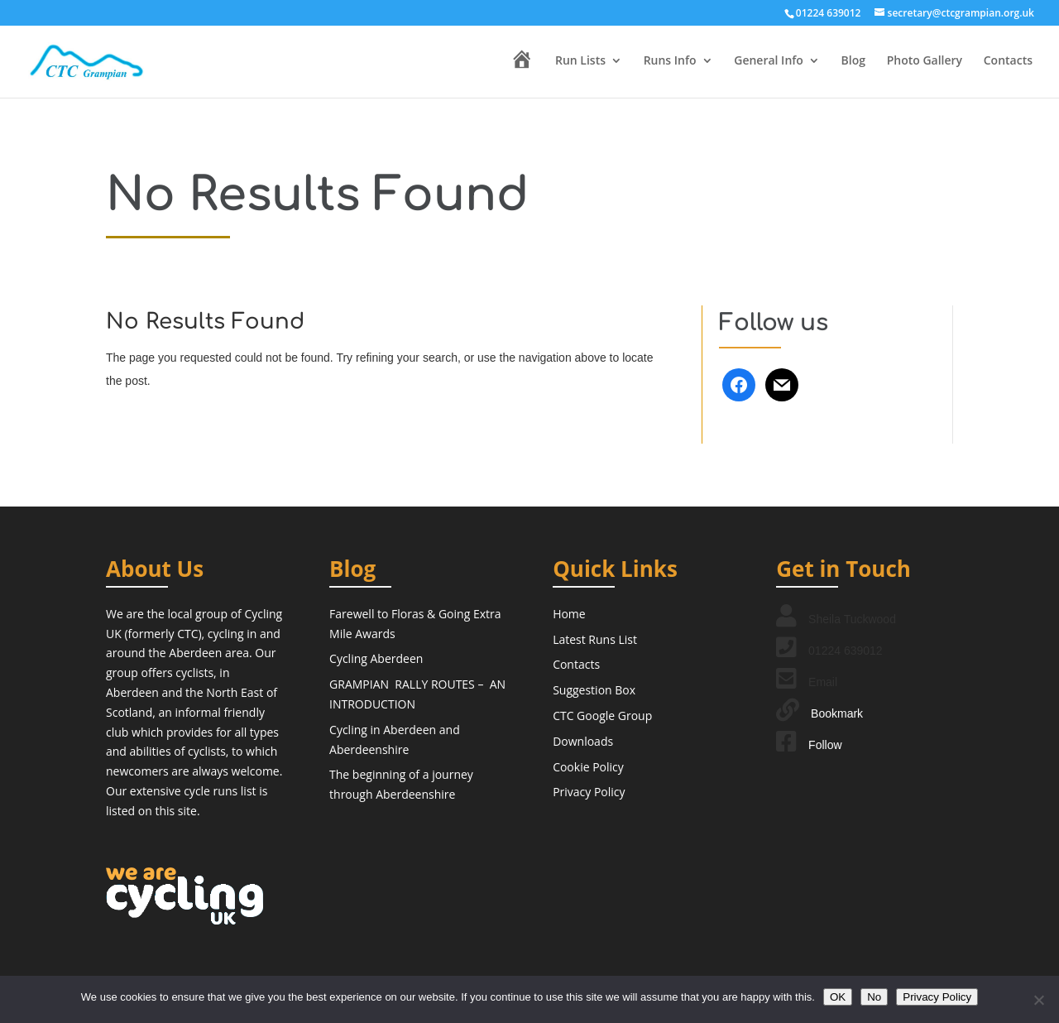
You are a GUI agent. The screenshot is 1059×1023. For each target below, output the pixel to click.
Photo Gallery (924, 61)
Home (569, 614)
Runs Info (670, 61)
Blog (853, 61)
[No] (1038, 1000)
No (874, 997)
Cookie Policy (588, 767)
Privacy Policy (589, 792)
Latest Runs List (595, 639)
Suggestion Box (594, 690)
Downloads (583, 741)
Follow (824, 745)
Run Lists (580, 61)
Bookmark (837, 713)
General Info (768, 61)
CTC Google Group (602, 715)
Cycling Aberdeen (376, 658)
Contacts (1008, 61)
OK (838, 997)
